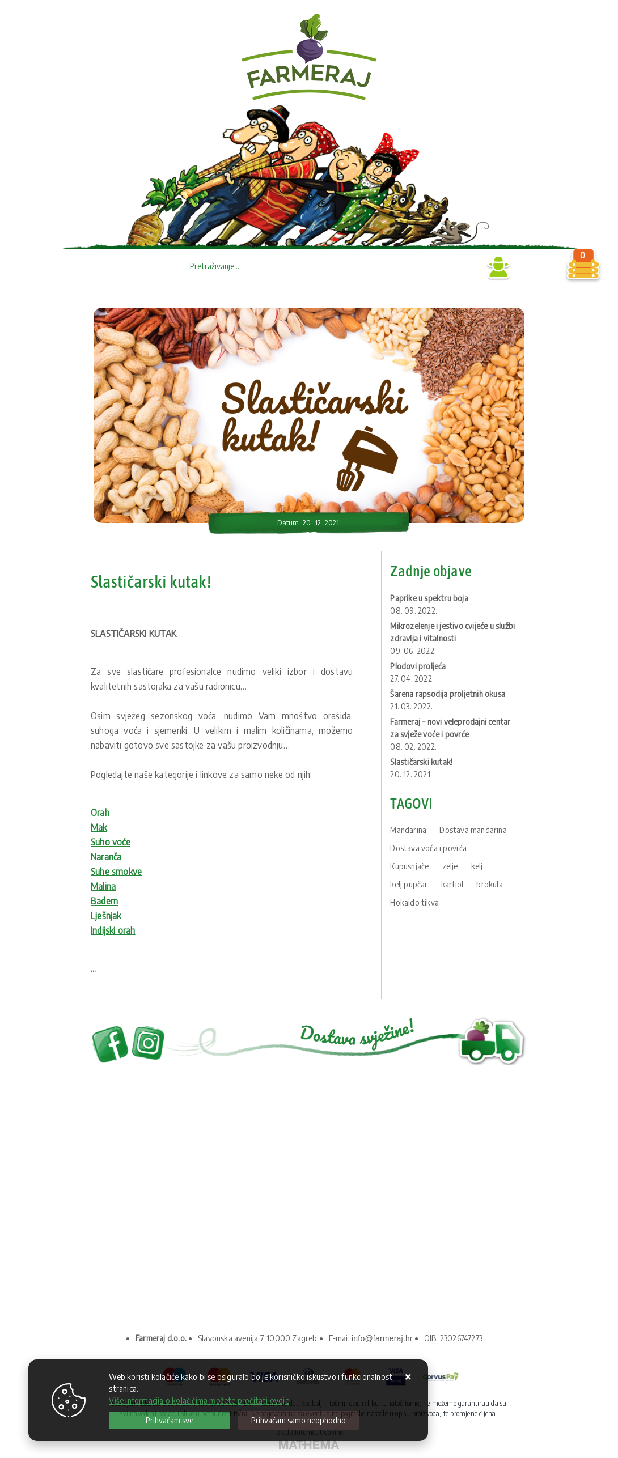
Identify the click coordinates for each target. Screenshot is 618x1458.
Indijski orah (113, 930)
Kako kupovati (128, 1251)
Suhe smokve (116, 871)
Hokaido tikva (414, 902)
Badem (104, 901)
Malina (103, 886)
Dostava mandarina (472, 830)
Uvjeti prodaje (128, 1236)
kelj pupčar (408, 884)
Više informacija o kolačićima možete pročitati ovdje (199, 1400)
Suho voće (110, 842)
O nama (116, 1205)
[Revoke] (298, 1420)
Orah (100, 812)
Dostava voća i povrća (428, 848)
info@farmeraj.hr (382, 1338)
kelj (477, 866)
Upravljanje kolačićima (144, 1266)
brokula (489, 884)
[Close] (169, 1420)
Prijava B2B (454, 267)
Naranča (106, 856)
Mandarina (408, 830)
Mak (99, 827)
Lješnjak (106, 915)
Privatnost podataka (140, 1221)
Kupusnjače (409, 866)
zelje (450, 866)
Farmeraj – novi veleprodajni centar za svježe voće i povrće (450, 734)
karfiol (452, 884)
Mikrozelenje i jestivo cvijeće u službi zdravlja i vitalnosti (452, 638)
